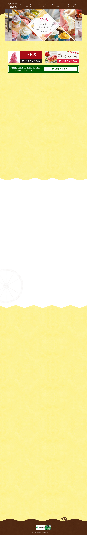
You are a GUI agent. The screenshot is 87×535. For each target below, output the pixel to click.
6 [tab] (48, 43)
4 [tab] (44, 43)
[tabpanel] (43, 25)
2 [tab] (40, 43)
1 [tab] (38, 43)
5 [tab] (46, 43)
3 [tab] (42, 43)
